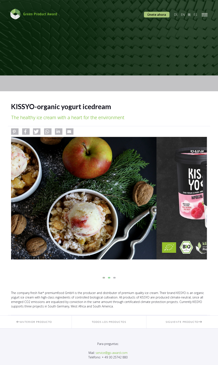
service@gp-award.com (112, 353)
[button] (15, 131)
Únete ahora (156, 15)
